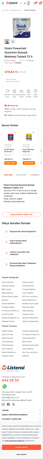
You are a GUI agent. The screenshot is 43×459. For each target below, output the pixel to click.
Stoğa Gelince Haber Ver (21, 214)
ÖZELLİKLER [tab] (21, 175)
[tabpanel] (21, 193)
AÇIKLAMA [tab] (8, 175)
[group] (7, 94)
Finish (12, 60)
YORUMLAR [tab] (34, 175)
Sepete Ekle (10, 163)
